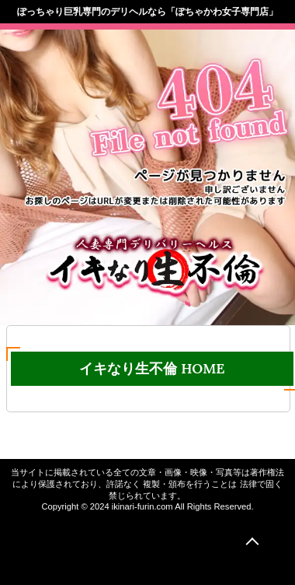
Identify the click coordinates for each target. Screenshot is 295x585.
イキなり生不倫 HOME (151, 368)
